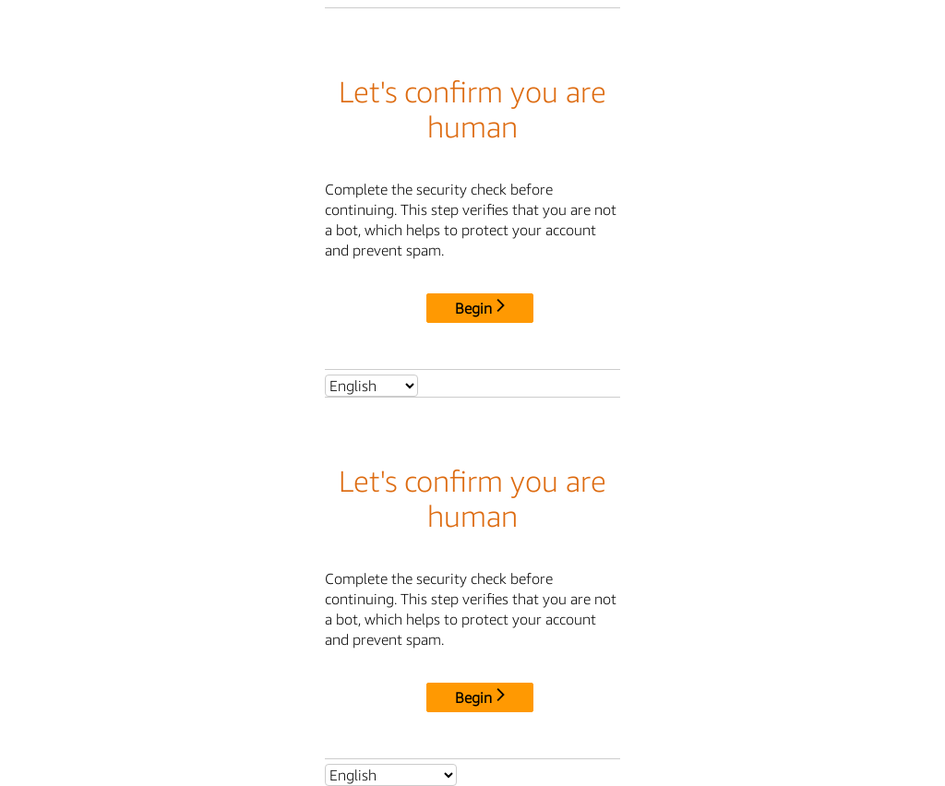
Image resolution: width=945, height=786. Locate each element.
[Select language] (371, 386)
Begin (480, 308)
